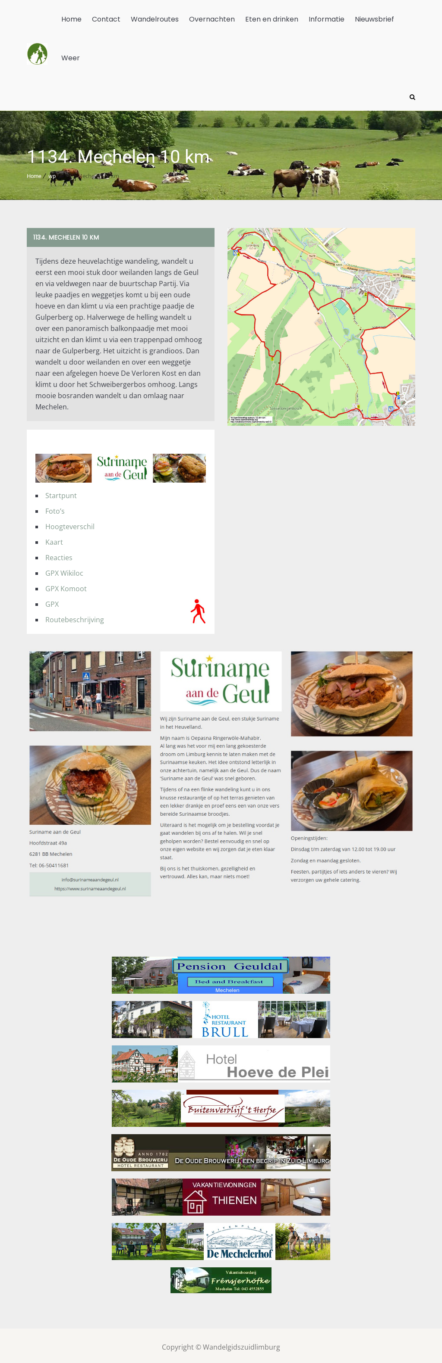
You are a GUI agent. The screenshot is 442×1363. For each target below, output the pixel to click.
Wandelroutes (155, 19)
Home (71, 19)
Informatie (326, 19)
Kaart (54, 539)
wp (52, 173)
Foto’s (55, 508)
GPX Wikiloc (64, 570)
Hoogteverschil (70, 523)
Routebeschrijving (74, 616)
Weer (70, 58)
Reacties (59, 554)
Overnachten (212, 19)
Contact (106, 19)
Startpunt (61, 492)
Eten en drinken (271, 19)
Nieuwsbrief (374, 19)
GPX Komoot (66, 585)
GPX (52, 601)
